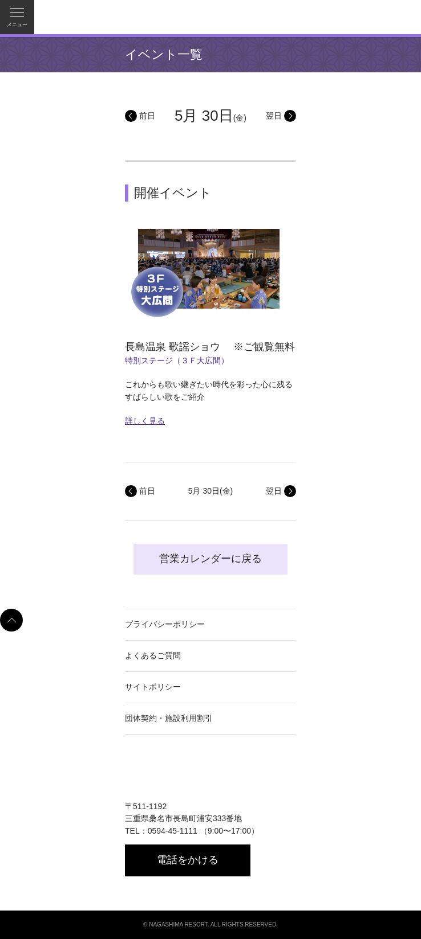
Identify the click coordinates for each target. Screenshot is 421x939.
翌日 (274, 115)
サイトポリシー (153, 686)
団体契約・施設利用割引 (169, 718)
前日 (147, 115)
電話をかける (187, 860)
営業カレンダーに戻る (210, 558)
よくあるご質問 (153, 655)
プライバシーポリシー (165, 624)
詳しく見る (145, 420)
